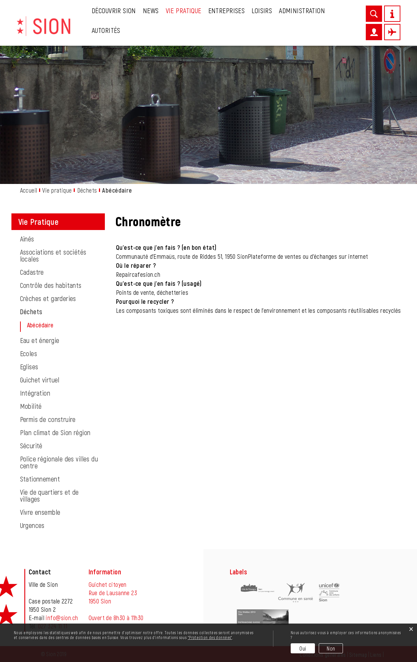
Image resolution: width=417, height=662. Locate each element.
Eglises (29, 366)
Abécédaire (57, 325)
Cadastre (32, 272)
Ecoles (28, 353)
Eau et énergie (40, 340)
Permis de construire (48, 419)
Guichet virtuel (40, 380)
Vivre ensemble (40, 512)
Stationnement (40, 479)
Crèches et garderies (48, 298)
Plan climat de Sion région (55, 432)
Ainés (27, 239)
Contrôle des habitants (51, 285)
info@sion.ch (62, 617)
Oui (302, 648)
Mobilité (31, 406)
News (151, 10)
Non (331, 648)
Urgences (32, 525)
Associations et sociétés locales (53, 255)
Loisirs (262, 10)
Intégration (35, 393)
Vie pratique (183, 10)
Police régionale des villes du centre (59, 462)
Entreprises (226, 10)
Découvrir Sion (114, 10)
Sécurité (31, 445)
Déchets (31, 311)
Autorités (106, 30)
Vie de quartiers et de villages (49, 495)
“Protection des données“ (210, 637)
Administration (302, 10)
